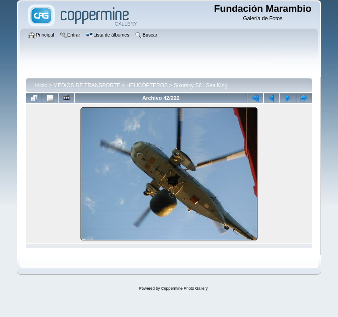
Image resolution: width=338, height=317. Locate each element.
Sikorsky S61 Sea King (201, 85)
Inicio (41, 85)
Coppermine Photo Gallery (184, 288)
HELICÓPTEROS (147, 85)
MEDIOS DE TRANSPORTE (86, 85)
